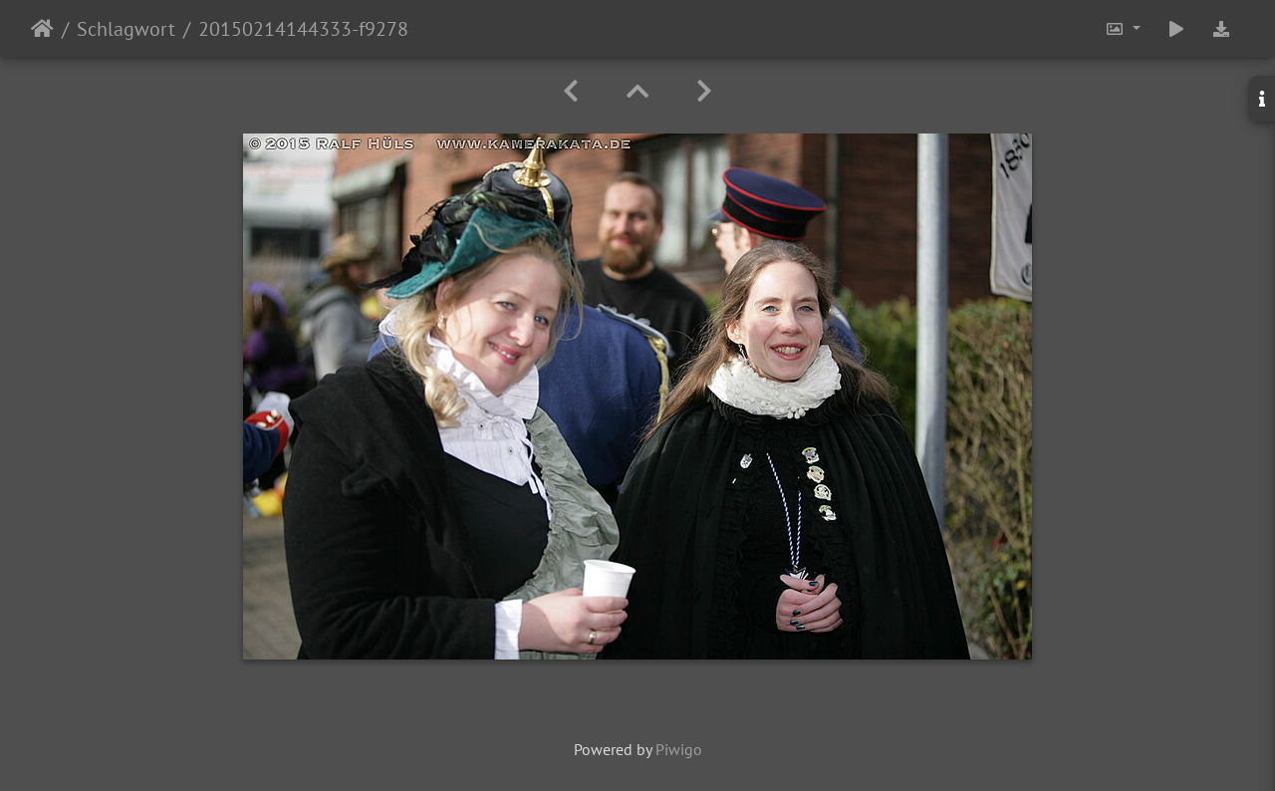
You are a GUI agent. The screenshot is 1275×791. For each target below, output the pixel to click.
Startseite (42, 29)
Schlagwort (126, 29)
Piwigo (678, 749)
